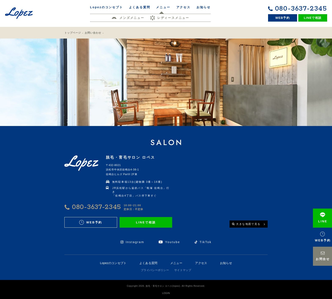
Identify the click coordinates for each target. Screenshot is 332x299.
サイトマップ (182, 270)
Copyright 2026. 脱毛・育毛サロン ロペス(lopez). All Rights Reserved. (166, 286)
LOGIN (166, 293)
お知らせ (226, 263)
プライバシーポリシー (155, 270)
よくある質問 (148, 263)
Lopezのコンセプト (113, 263)
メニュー (176, 263)
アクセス (201, 263)
